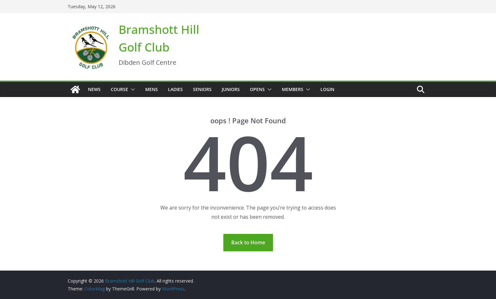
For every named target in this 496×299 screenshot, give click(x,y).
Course (119, 89)
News (94, 89)
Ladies (175, 89)
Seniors (202, 89)
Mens (151, 89)
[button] (131, 89)
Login (327, 89)
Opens (257, 89)
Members (292, 89)
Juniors (231, 89)
